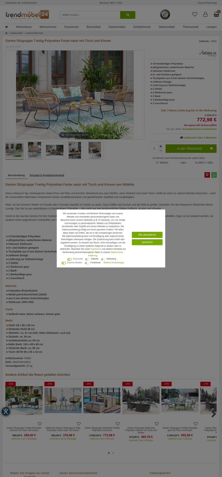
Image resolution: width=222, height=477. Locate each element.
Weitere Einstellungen (113, 262)
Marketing (111, 259)
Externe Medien (74, 262)
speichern (147, 242)
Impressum (96, 249)
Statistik (94, 259)
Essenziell (78, 259)
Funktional (95, 262)
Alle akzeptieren (147, 234)
